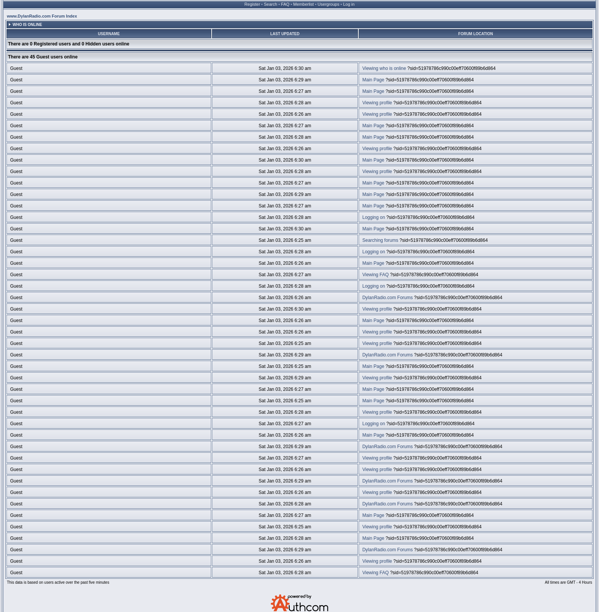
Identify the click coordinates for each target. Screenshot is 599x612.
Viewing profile (377, 102)
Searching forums (380, 240)
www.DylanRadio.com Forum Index (42, 16)
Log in (349, 4)
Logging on (373, 217)
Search (270, 4)
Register (252, 4)
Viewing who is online (384, 68)
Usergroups (328, 4)
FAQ (285, 4)
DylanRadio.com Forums (387, 297)
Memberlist (303, 4)
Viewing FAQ (375, 274)
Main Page (373, 80)
